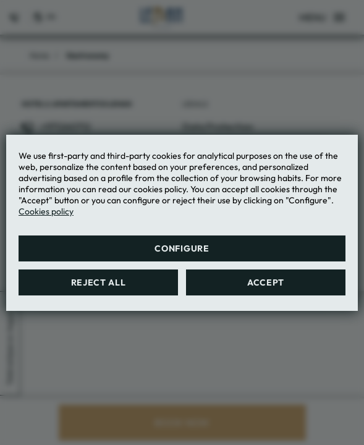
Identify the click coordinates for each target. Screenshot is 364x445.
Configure (181, 248)
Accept (265, 282)
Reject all (98, 282)
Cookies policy (46, 211)
